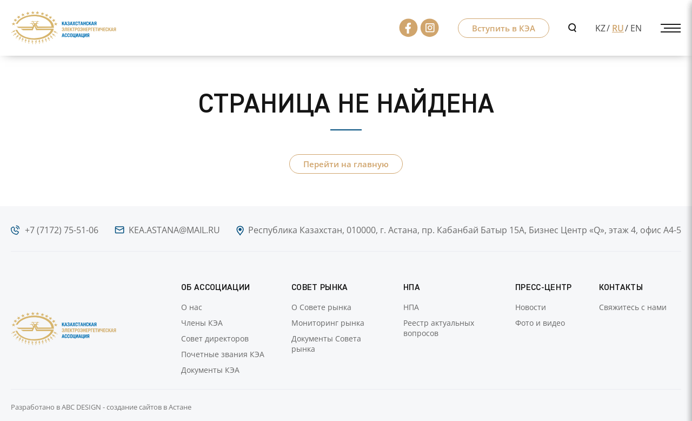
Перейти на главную (346, 164)
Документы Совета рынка (326, 343)
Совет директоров (215, 338)
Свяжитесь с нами (633, 307)
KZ (600, 28)
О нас (191, 307)
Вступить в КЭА (503, 28)
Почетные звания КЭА (222, 354)
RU (618, 28)
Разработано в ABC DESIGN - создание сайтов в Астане (101, 407)
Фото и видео (540, 323)
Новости (530, 307)
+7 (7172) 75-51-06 (61, 230)
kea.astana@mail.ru (174, 230)
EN (636, 28)
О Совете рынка (321, 307)
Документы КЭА (210, 370)
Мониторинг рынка (327, 323)
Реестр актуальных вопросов (438, 328)
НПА (411, 307)
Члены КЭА (202, 323)
